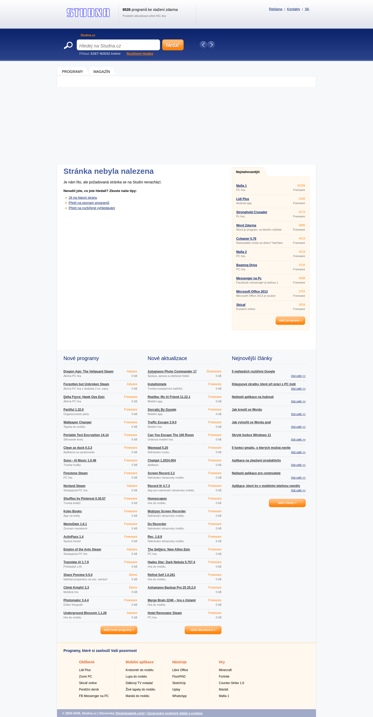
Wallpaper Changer (77, 422)
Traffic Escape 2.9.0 (162, 422)
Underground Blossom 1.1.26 (85, 613)
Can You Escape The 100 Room (171, 435)
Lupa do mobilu (136, 676)
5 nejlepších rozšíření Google (253, 371)
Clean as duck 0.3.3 (77, 448)
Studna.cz (88, 35)
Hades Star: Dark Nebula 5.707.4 (171, 562)
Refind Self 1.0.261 (161, 575)
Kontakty (293, 9)
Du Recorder (157, 524)
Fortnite (224, 676)
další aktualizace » (203, 629)
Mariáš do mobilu (137, 696)
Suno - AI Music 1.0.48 (79, 460)
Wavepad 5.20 (158, 448)
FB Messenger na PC (94, 696)
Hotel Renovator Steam (165, 613)
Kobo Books (72, 511)
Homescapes (157, 498)
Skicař (241, 305)
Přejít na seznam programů (89, 203)
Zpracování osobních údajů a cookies (175, 713)
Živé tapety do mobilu (140, 689)
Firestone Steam (75, 473)
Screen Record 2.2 (161, 473)
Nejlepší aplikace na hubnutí (253, 397)
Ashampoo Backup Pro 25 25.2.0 (172, 587)
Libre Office (180, 670)
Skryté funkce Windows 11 (251, 435)
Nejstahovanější (248, 172)
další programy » (290, 320)
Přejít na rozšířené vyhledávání (92, 208)
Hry (222, 662)
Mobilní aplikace (140, 662)
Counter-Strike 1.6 (231, 683)
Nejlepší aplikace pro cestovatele (256, 473)
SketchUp (179, 683)
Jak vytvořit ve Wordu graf (251, 422)
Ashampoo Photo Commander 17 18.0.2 (172, 373)
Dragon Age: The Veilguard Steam (88, 371)
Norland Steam (74, 486)
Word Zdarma (246, 225)
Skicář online (88, 683)
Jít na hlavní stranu (83, 197)
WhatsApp (179, 696)
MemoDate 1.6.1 (75, 524)
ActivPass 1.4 (73, 537)
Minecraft (225, 670)
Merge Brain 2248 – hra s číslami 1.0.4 (172, 601)
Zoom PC (85, 676)
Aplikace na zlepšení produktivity (256, 460)
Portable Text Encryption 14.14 (86, 435)
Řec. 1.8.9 (155, 537)
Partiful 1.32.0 (73, 409)
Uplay (176, 689)
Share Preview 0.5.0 (77, 575)
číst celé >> (298, 375)
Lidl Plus (242, 199)
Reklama (275, 9)
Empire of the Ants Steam (82, 549)
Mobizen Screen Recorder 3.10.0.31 (167, 512)
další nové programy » (119, 629)
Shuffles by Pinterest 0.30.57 (84, 498)
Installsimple (157, 384)
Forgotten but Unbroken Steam (86, 384)
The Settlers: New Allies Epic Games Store (169, 551)
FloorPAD (178, 676)
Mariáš (223, 689)
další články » (287, 502)
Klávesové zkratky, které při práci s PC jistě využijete (264, 385)
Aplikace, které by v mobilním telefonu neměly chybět (266, 487)
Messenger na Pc (249, 278)
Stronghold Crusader (251, 212)
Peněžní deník (89, 689)
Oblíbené (87, 662)
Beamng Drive (246, 265)
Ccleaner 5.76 (246, 238)
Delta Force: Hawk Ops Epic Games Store (84, 398)
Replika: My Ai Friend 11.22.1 (169, 397)
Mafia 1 (241, 186)
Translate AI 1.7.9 (76, 562)
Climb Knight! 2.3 (76, 587)
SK (307, 9)
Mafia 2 (241, 252)
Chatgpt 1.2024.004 (162, 460)
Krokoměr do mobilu (139, 670)
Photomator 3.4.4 (76, 600)
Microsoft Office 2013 (252, 291)
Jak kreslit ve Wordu (247, 409)
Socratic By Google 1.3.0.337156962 (162, 411)
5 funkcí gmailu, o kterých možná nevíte (261, 448)
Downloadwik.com (130, 713)
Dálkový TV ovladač (139, 683)
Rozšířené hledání (140, 54)
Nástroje (179, 662)
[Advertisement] (186, 125)
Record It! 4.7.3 (159, 486)
